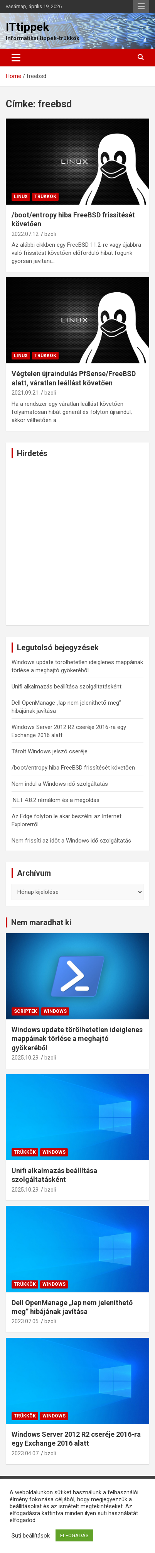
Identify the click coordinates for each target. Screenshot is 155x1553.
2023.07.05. (26, 1321)
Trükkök (45, 196)
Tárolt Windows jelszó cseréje (50, 751)
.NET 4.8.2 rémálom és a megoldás (55, 800)
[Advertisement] (77, 541)
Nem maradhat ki (41, 922)
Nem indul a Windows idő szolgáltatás (60, 783)
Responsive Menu (141, 6)
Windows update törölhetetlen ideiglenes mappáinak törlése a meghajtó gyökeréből (77, 1039)
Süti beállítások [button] (31, 1535)
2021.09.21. (26, 393)
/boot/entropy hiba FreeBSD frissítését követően (73, 767)
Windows (55, 1011)
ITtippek (27, 27)
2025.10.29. (26, 1058)
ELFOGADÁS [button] (74, 1535)
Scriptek (25, 1011)
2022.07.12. (26, 234)
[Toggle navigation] (16, 57)
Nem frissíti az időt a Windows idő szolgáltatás (71, 840)
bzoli (50, 234)
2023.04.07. (26, 1453)
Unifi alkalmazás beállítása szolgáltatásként (66, 686)
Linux (21, 196)
